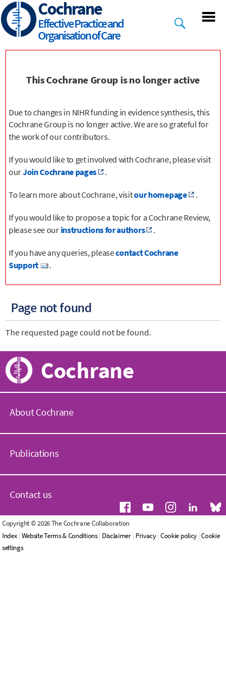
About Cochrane (42, 563)
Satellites (35, 464)
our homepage (160, 194)
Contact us (31, 645)
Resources (37, 414)
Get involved (41, 439)
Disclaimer (143, 685)
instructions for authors (103, 229)
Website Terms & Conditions (87, 685)
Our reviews (41, 389)
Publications (34, 604)
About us (34, 364)
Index (36, 685)
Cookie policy (206, 685)
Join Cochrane (45, 489)
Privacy (173, 685)
